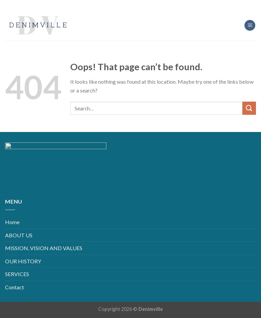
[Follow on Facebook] (114, 5)
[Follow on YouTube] (147, 5)
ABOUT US (18, 235)
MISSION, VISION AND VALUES (43, 248)
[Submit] (249, 108)
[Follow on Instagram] (125, 5)
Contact (14, 287)
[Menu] (249, 25)
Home (12, 222)
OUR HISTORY (23, 261)
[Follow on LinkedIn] (136, 5)
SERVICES (17, 274)
